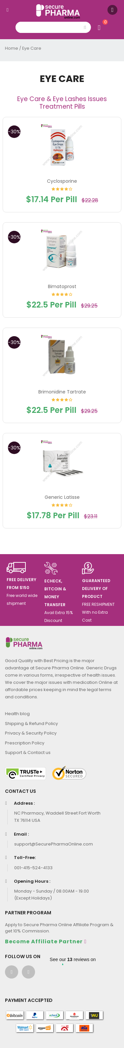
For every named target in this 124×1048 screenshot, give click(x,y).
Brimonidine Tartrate (62, 392)
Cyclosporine (62, 181)
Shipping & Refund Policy (31, 723)
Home (11, 48)
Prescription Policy (24, 743)
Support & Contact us (28, 752)
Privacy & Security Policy (31, 733)
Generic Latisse (62, 497)
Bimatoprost (62, 286)
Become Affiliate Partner (44, 941)
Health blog (17, 714)
